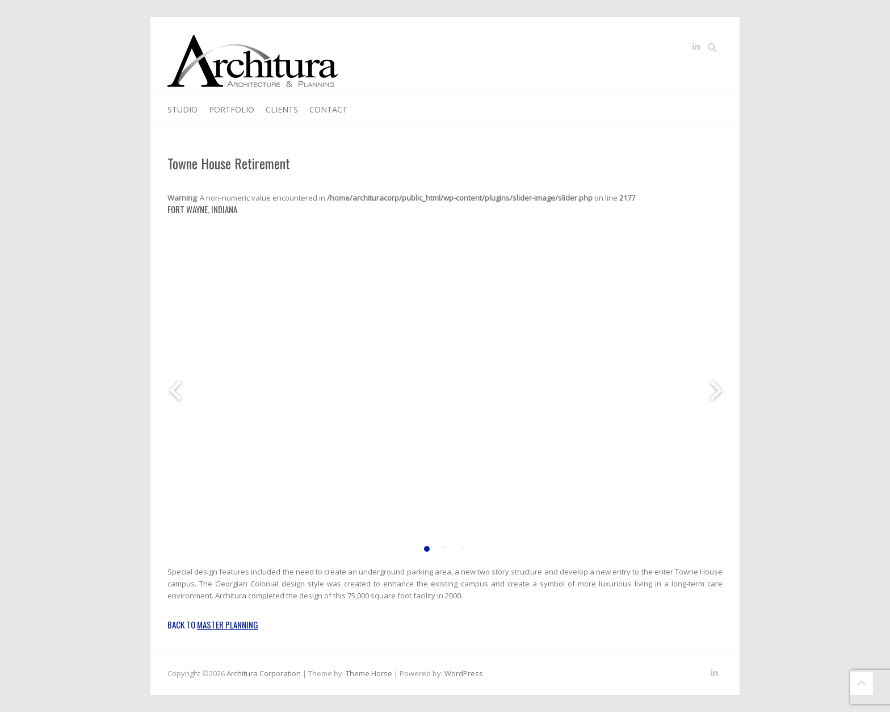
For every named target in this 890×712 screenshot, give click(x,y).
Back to (212, 624)
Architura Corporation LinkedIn (695, 48)
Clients (282, 109)
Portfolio (231, 109)
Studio (182, 109)
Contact (328, 109)
